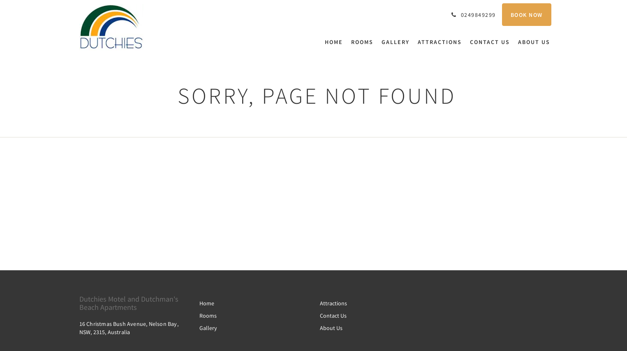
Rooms (208, 315)
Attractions (333, 303)
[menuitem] (336, 42)
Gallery (208, 328)
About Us (331, 328)
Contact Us (333, 315)
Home (206, 303)
